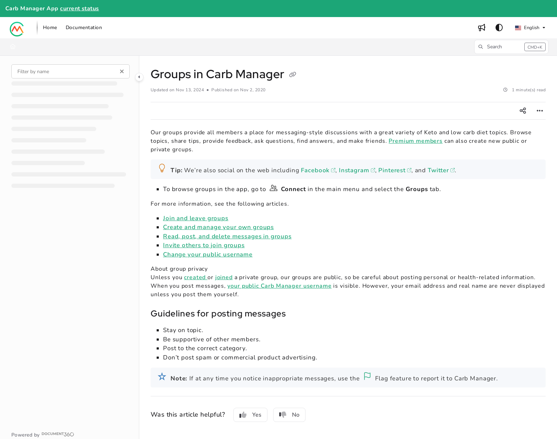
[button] (17, 28)
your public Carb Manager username (279, 286)
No (289, 415)
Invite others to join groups (204, 245)
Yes (250, 415)
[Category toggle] (139, 77)
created (195, 277)
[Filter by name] (70, 71)
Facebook (315, 170)
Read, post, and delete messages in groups (227, 236)
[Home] (13, 47)
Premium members (416, 141)
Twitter (438, 170)
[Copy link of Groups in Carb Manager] (292, 75)
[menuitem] (50, 28)
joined (224, 277)
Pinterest (392, 170)
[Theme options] (499, 27)
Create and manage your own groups (218, 227)
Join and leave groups (195, 218)
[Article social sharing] (523, 110)
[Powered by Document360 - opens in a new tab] (42, 434)
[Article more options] (540, 110)
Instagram (354, 170)
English (527, 28)
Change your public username (208, 254)
